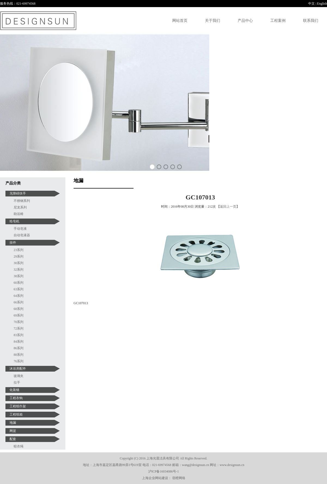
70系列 (18, 322)
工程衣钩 (16, 398)
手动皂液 (20, 229)
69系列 (18, 315)
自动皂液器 (22, 235)
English (322, 3)
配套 (13, 439)
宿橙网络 (178, 478)
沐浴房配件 (18, 369)
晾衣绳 (18, 446)
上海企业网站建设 (155, 478)
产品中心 (245, 21)
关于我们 (212, 21)
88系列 (18, 355)
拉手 (17, 382)
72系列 (18, 328)
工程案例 (278, 21)
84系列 (18, 341)
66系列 (18, 302)
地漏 (13, 423)
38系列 (18, 276)
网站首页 (179, 21)
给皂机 (14, 221)
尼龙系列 (20, 207)
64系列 (18, 296)
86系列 (18, 348)
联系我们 (310, 21)
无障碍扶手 (18, 193)
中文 (311, 3)
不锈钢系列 (22, 201)
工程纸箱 (16, 414)
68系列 (18, 309)
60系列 (18, 283)
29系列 (18, 256)
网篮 (13, 431)
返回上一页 (228, 206)
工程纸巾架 (18, 406)
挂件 (13, 242)
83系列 (18, 335)
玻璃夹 (18, 376)
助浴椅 (18, 214)
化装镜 (14, 390)
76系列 (18, 361)
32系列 (18, 269)
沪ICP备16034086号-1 (163, 471)
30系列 (18, 263)
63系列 (18, 289)
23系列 (18, 250)
